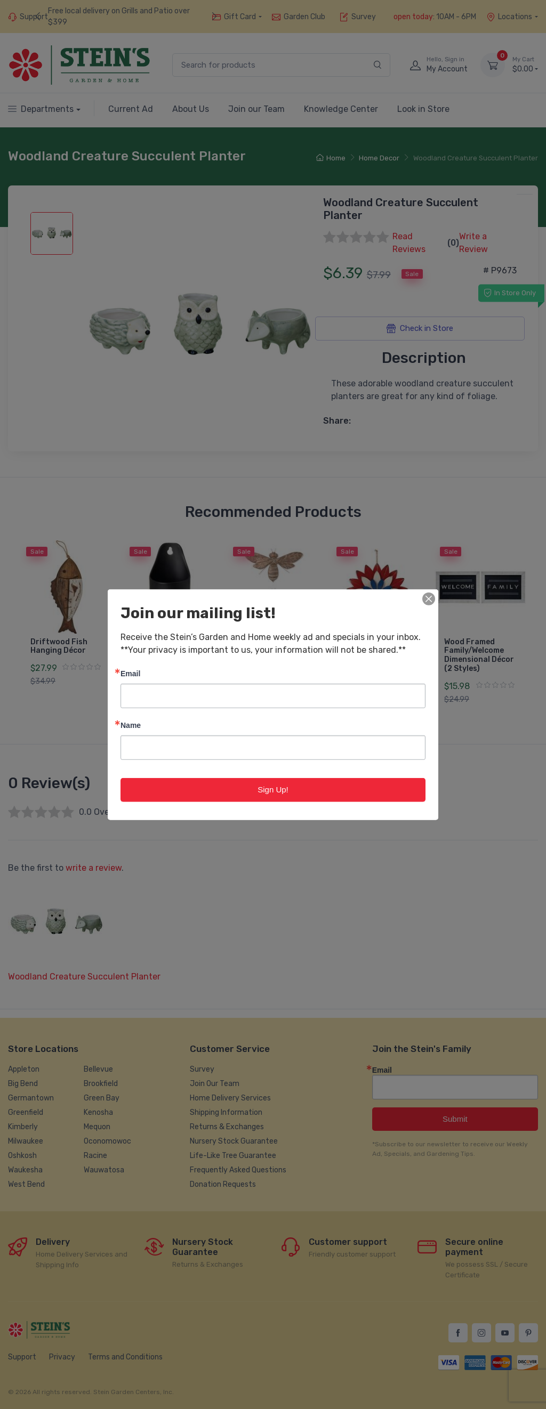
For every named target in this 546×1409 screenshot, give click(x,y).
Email (130, 673)
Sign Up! (273, 789)
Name (131, 725)
